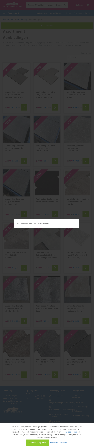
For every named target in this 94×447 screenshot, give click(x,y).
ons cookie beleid (71, 432)
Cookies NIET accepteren (59, 442)
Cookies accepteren (37, 442)
